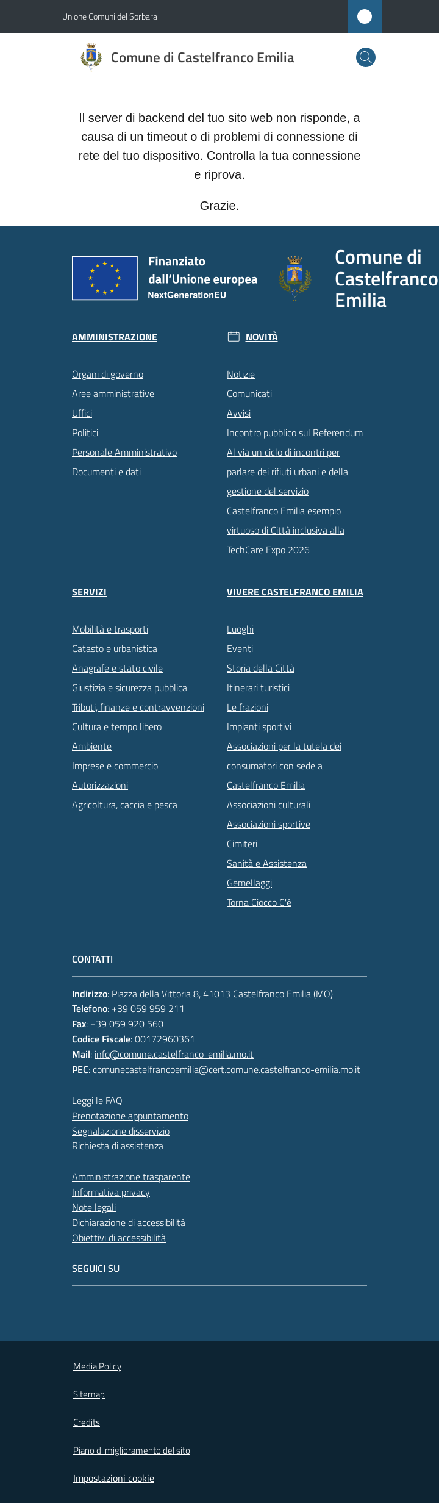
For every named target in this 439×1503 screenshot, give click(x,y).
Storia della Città (260, 668)
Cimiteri (242, 843)
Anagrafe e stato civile (117, 668)
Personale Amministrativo (124, 452)
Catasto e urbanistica (114, 648)
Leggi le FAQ (97, 1100)
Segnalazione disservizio (121, 1131)
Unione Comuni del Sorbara (109, 16)
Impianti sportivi (259, 726)
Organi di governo (107, 374)
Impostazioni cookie (113, 1478)
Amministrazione (114, 337)
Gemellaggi (249, 882)
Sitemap (89, 1394)
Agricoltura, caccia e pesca (124, 804)
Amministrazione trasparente (131, 1176)
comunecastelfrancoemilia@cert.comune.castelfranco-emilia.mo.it (226, 1069)
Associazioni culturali (268, 804)
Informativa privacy (111, 1192)
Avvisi (239, 413)
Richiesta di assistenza (117, 1145)
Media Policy (97, 1366)
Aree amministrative (113, 393)
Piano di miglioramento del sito (131, 1450)
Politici (85, 432)
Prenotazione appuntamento (130, 1115)
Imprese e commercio (115, 765)
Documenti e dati (106, 471)
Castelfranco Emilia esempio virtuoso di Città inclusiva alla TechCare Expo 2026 (285, 530)
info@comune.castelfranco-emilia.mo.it (174, 1054)
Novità (262, 337)
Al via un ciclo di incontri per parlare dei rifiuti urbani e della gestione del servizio (287, 471)
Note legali (94, 1207)
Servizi (89, 592)
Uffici (82, 413)
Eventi (240, 648)
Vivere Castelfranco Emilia (295, 592)
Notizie (241, 374)
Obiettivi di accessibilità (119, 1237)
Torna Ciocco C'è (259, 902)
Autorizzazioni (100, 785)
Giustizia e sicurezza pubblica (129, 687)
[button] (366, 57)
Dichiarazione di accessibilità (128, 1222)
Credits (86, 1422)
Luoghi (240, 629)
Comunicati (249, 393)
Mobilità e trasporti (110, 629)
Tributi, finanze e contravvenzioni (138, 707)
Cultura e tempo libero (117, 726)
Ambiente (92, 746)
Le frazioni (247, 707)
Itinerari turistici (258, 687)
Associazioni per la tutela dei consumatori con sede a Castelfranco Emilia (284, 765)
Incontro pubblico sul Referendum (295, 432)
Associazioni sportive (268, 824)
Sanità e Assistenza (267, 863)
